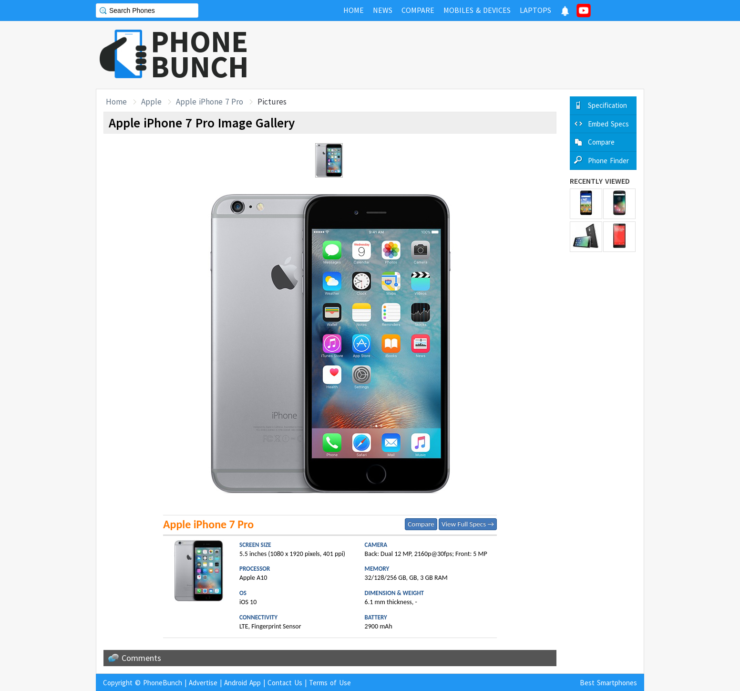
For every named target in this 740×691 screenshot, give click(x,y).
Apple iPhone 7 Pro (209, 101)
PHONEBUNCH (200, 54)
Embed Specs (608, 123)
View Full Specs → (468, 524)
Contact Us (284, 682)
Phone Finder (608, 160)
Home (116, 101)
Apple (151, 101)
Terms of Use (330, 682)
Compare (421, 524)
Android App (242, 682)
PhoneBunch (162, 682)
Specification (607, 105)
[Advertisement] (470, 54)
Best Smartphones (608, 682)
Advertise (203, 682)
